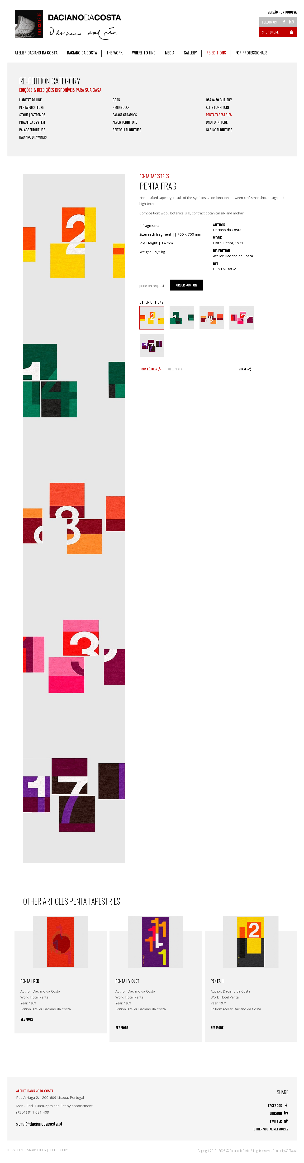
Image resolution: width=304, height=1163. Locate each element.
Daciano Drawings (33, 137)
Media (169, 53)
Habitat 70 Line (30, 99)
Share (245, 369)
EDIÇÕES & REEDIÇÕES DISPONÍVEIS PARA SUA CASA (60, 90)
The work (114, 53)
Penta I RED (29, 981)
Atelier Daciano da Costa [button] (36, 53)
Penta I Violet (127, 981)
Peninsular (121, 107)
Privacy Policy (36, 1149)
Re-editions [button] (216, 53)
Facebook (278, 1105)
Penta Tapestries (219, 114)
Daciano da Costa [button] (82, 53)
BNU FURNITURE (217, 122)
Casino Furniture (219, 129)
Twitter (279, 1121)
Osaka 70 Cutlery (219, 99)
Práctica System (32, 122)
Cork (116, 99)
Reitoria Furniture (127, 129)
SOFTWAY (290, 1150)
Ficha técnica (150, 369)
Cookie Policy (58, 1149)
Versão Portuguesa (282, 12)
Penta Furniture (31, 107)
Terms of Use (15, 1149)
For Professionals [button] (251, 53)
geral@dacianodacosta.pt (39, 1123)
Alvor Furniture (125, 122)
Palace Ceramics (125, 114)
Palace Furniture (32, 129)
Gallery (190, 53)
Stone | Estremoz (32, 114)
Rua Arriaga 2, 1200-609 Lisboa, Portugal (50, 1097)
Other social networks (270, 1128)
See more (26, 1019)
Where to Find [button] (144, 53)
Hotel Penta (174, 369)
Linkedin (279, 1113)
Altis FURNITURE (217, 107)
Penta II (217, 981)
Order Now (186, 284)
